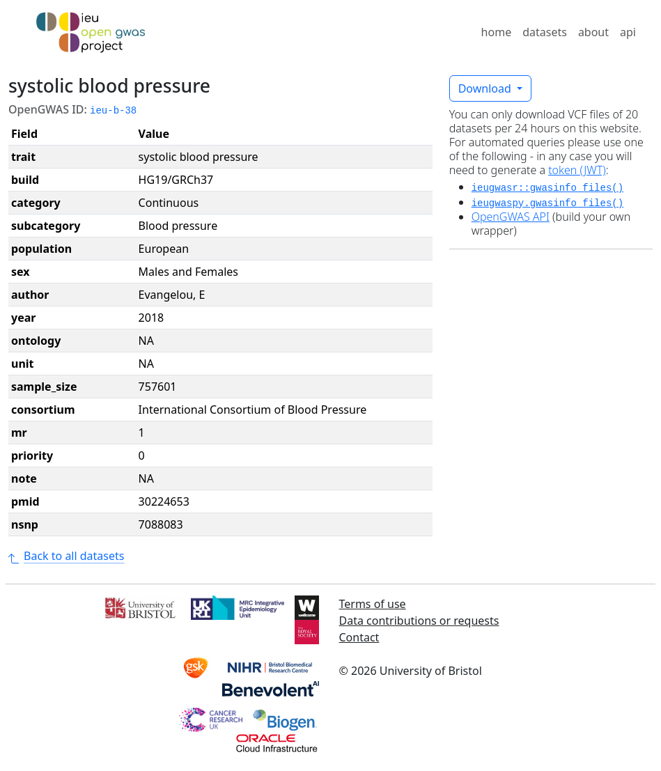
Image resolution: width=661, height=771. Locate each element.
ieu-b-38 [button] (113, 110)
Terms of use (372, 604)
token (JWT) (577, 170)
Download (486, 88)
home (496, 32)
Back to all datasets (66, 555)
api (628, 32)
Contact (359, 637)
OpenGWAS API (511, 216)
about (593, 32)
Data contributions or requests (419, 620)
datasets (544, 32)
